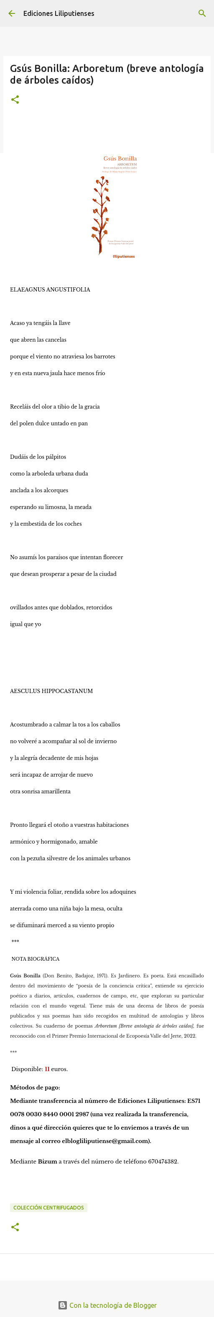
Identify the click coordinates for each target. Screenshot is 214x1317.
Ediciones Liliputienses (58, 13)
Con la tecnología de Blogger (107, 1305)
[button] (15, 100)
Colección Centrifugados (48, 1207)
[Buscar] (202, 13)
